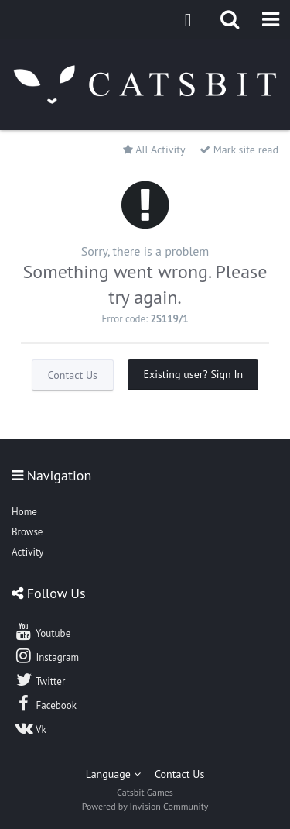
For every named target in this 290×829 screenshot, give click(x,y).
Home (24, 511)
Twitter (39, 679)
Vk (30, 727)
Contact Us (72, 375)
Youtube (42, 631)
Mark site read (239, 150)
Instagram (46, 655)
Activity (27, 552)
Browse (27, 531)
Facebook (45, 703)
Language (113, 774)
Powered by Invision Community (145, 806)
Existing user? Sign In (193, 374)
